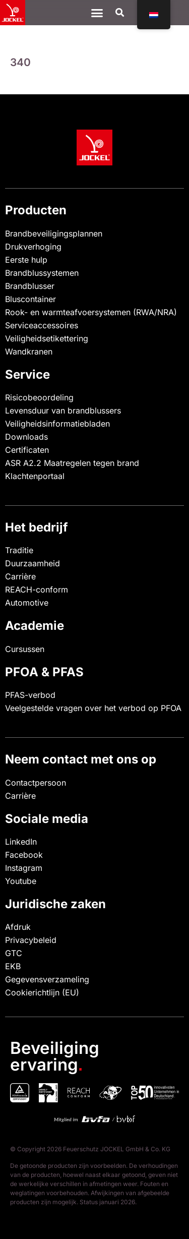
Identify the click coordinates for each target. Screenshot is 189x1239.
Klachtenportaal (35, 476)
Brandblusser (29, 286)
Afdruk (18, 927)
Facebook (24, 855)
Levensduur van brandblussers (63, 410)
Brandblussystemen (42, 273)
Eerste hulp (26, 260)
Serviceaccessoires (41, 325)
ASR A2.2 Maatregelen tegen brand (72, 463)
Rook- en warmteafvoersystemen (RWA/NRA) (91, 312)
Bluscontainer (30, 299)
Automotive (26, 603)
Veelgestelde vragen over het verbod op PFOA (93, 708)
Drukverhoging (33, 247)
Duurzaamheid (32, 563)
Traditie (19, 550)
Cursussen (24, 649)
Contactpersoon (35, 783)
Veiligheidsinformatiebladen (57, 424)
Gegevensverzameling (47, 979)
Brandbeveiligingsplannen (53, 233)
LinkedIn (21, 842)
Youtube (20, 881)
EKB (13, 966)
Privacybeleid (30, 940)
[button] (120, 13)
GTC (13, 953)
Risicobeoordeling (39, 397)
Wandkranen (28, 351)
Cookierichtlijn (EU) (42, 992)
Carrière (20, 576)
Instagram (23, 868)
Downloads (26, 437)
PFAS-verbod (30, 695)
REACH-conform (36, 589)
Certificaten (27, 450)
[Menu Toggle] (97, 13)
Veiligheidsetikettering (46, 338)
